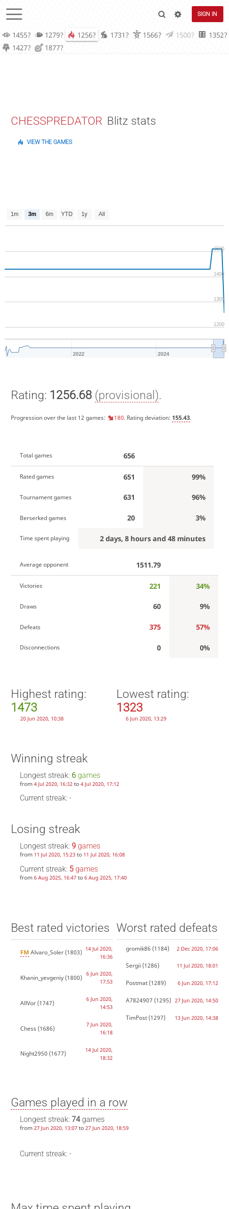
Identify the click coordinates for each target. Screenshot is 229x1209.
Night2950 (34, 1054)
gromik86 (138, 949)
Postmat (136, 984)
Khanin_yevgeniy (42, 979)
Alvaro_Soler (42, 953)
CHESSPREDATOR (56, 121)
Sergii (133, 966)
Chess (28, 1029)
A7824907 (139, 1001)
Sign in (207, 14)
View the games (49, 143)
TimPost (136, 1019)
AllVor (28, 1004)
